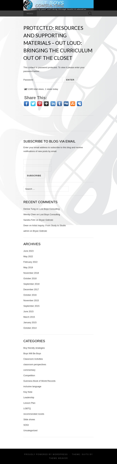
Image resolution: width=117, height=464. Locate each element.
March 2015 (29, 317)
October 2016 (30, 295)
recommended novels (33, 414)
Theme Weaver (58, 458)
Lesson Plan (29, 403)
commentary (29, 370)
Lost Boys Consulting (49, 209)
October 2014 (30, 328)
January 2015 (30, 322)
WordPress (60, 454)
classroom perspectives (34, 364)
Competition (29, 375)
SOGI (26, 425)
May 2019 (28, 267)
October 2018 (30, 278)
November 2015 (31, 300)
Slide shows (29, 419)
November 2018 (31, 273)
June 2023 (28, 251)
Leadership (28, 397)
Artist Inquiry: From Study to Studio (49, 225)
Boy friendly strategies (34, 348)
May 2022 (28, 256)
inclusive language (32, 386)
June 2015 (28, 311)
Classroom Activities (33, 359)
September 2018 (31, 284)
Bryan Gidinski (46, 220)
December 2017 (31, 289)
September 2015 (31, 306)
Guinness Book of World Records (39, 381)
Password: (42, 79)
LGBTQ (27, 408)
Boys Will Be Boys (32, 353)
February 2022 (30, 262)
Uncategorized (30, 430)
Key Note (27, 392)
